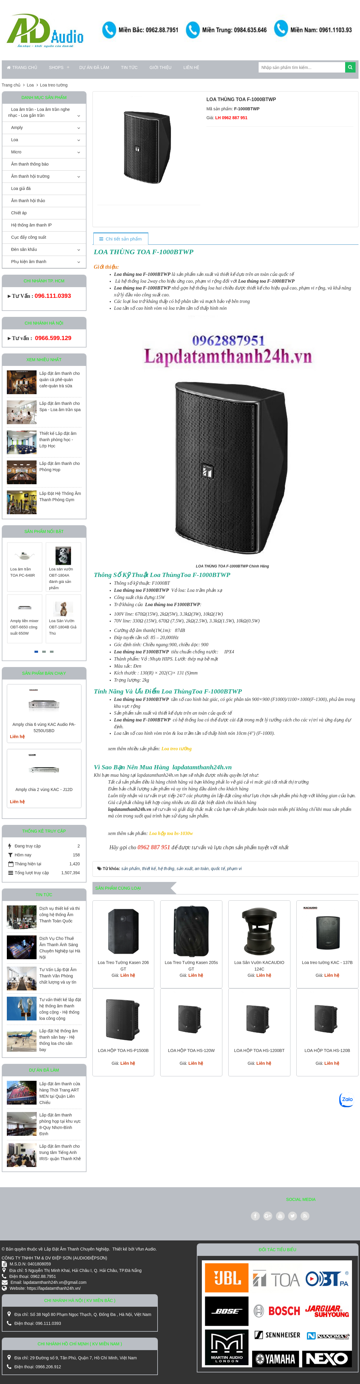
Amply (17, 127)
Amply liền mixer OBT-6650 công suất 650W (25, 627)
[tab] (120, 239)
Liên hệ (191, 67)
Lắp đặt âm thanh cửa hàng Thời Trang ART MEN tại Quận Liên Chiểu (60, 1093)
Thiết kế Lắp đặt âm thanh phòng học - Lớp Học (58, 439)
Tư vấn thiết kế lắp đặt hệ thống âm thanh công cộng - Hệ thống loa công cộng (60, 1009)
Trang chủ (22, 67)
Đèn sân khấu (24, 249)
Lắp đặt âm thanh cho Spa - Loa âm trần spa (60, 406)
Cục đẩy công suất (28, 237)
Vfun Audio (146, 1249)
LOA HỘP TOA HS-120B (327, 1050)
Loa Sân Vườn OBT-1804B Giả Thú (63, 627)
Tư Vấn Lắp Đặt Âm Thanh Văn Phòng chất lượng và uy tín (58, 975)
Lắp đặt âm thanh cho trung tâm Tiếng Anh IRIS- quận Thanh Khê (60, 1152)
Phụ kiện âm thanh (28, 261)
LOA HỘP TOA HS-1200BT (259, 1050)
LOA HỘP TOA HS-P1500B (123, 1050)
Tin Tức (129, 67)
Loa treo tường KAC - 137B (327, 962)
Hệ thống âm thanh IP (31, 225)
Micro (16, 152)
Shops (56, 67)
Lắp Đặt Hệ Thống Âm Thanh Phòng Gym (60, 496)
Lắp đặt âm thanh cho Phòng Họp (60, 466)
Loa (14, 139)
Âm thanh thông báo (30, 164)
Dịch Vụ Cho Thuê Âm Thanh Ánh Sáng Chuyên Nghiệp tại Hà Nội (60, 948)
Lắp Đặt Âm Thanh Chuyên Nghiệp (76, 1249)
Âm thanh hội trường (30, 176)
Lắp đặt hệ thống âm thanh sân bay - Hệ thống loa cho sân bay (59, 1040)
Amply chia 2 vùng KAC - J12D (44, 789)
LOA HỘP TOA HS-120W (191, 1050)
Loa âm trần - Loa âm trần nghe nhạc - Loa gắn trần (39, 112)
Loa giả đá (21, 188)
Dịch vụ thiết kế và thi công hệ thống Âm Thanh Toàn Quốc (60, 914)
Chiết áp (19, 212)
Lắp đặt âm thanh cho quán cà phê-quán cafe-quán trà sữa (60, 379)
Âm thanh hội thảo (28, 200)
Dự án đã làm (94, 67)
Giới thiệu (161, 67)
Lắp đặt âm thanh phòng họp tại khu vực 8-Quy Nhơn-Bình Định (60, 1124)
